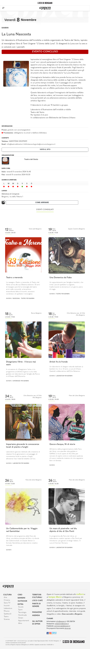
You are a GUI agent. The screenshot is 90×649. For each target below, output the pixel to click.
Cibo (20, 595)
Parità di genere (36, 605)
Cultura (7, 595)
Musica (6, 611)
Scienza (7, 619)
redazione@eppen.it (62, 624)
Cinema (7, 600)
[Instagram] (50, 633)
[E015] (54, 633)
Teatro (6, 616)
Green (20, 618)
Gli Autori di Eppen (37, 623)
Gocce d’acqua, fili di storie (62, 444)
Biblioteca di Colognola (10, 194)
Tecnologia (22, 612)
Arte (5, 597)
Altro (20, 623)
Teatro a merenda (14, 278)
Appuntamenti (23, 621)
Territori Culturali (37, 596)
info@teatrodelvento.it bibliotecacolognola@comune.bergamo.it (31, 144)
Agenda (36, 615)
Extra (20, 604)
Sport (20, 610)
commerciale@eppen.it (62, 626)
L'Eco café (37, 600)
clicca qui (67, 628)
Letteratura (8, 608)
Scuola (20, 607)
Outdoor (22, 601)
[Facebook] (48, 633)
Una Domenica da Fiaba (60, 278)
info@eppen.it (61, 621)
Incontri (7, 606)
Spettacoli (7, 614)
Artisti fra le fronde (58, 362)
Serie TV (7, 603)
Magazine (37, 612)
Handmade (22, 615)
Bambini (5, 28)
